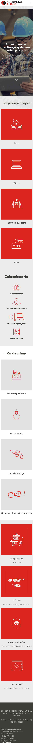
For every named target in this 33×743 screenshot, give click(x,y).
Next (30, 52)
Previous (2, 52)
